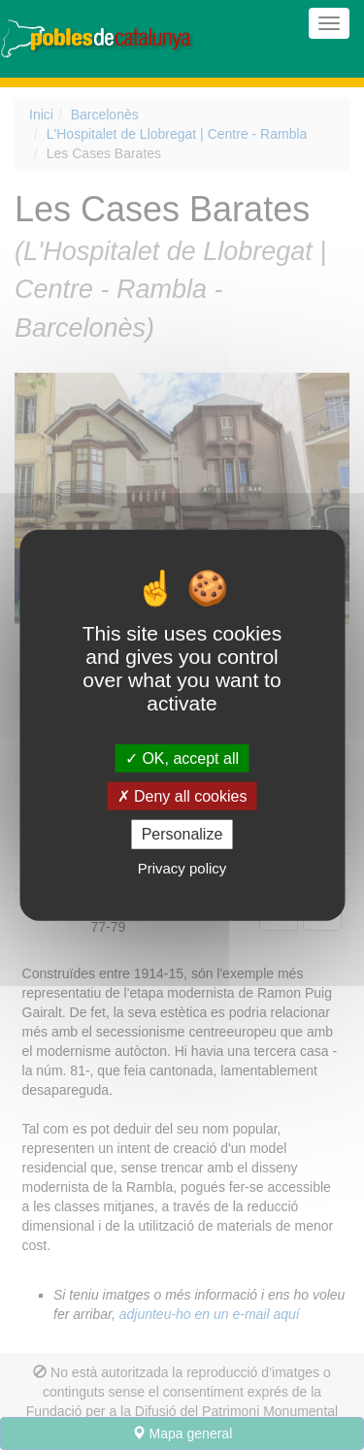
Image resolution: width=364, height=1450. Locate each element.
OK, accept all (182, 758)
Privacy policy (182, 867)
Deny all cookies (182, 796)
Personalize (182, 834)
